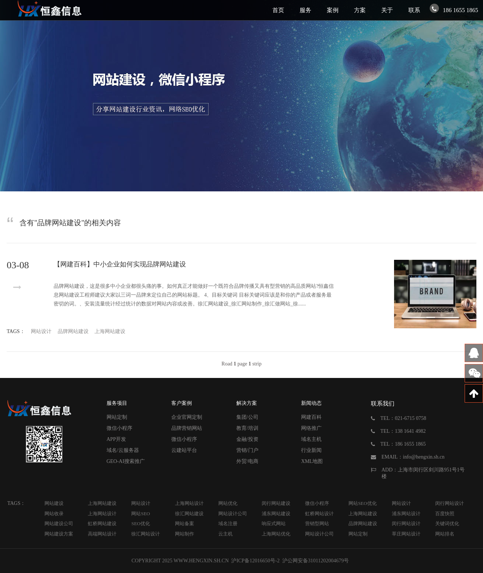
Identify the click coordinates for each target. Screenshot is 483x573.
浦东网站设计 (406, 513)
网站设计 (41, 331)
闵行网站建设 (276, 503)
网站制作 (184, 534)
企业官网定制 (186, 417)
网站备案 (184, 523)
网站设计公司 (232, 513)
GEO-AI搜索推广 (126, 461)
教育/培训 (247, 428)
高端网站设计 (102, 534)
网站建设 (54, 503)
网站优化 (227, 503)
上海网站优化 (276, 534)
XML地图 (312, 461)
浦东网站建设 (276, 513)
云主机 (225, 534)
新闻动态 (311, 403)
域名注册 (227, 523)
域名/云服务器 (123, 450)
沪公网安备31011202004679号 (315, 560)
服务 (305, 10)
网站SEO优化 (362, 503)
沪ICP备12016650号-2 (255, 560)
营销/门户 (247, 450)
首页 (278, 10)
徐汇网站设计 (145, 534)
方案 (360, 10)
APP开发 (116, 439)
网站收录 (54, 513)
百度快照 (444, 513)
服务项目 (117, 403)
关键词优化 (447, 523)
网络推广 (311, 428)
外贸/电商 (247, 461)
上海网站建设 (109, 331)
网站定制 (117, 417)
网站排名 (444, 534)
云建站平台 (184, 450)
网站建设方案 (58, 534)
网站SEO (140, 513)
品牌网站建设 (73, 331)
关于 (387, 10)
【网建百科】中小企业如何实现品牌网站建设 (120, 264)
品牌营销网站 (186, 428)
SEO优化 (140, 523)
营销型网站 (317, 523)
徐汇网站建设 (189, 513)
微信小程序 (119, 428)
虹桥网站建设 (102, 523)
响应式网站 (274, 523)
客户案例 (181, 403)
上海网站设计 (189, 503)
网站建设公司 (58, 523)
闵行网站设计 (449, 503)
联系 (414, 10)
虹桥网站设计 (319, 513)
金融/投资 (247, 439)
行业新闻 (311, 450)
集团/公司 (247, 417)
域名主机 (311, 439)
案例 (333, 10)
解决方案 (246, 403)
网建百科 (311, 417)
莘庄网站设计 (406, 534)
